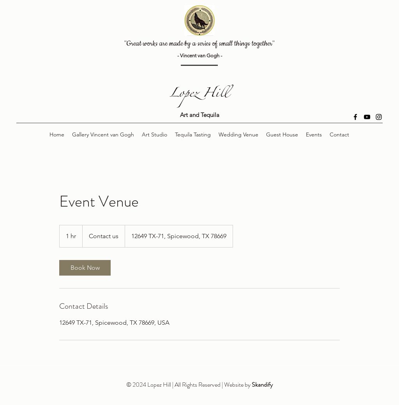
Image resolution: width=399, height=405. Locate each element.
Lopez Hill (199, 95)
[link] (85, 268)
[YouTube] (367, 117)
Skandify (262, 384)
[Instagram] (379, 117)
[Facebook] (355, 117)
